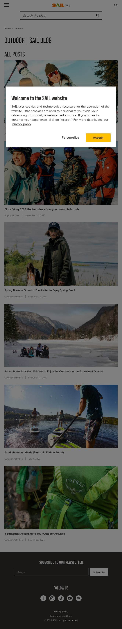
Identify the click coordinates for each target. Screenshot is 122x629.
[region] (61, 117)
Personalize (70, 137)
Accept (98, 137)
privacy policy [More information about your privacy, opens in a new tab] (21, 124)
